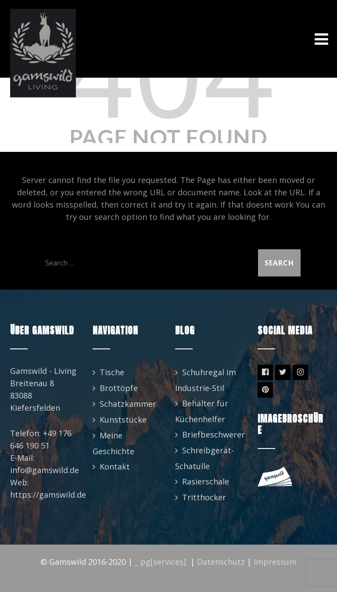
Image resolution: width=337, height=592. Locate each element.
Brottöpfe (119, 388)
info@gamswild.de (44, 470)
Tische (112, 372)
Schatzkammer (128, 403)
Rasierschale (205, 481)
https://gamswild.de (48, 494)
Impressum (275, 561)
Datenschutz (221, 561)
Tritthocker (204, 497)
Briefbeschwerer (213, 434)
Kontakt (115, 466)
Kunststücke (123, 419)
